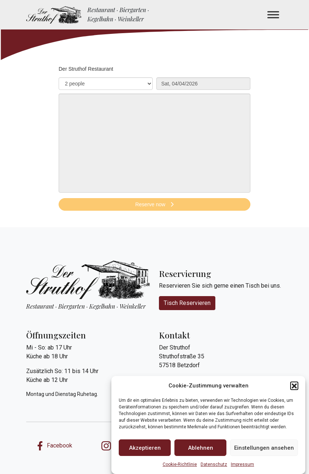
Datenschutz (214, 464)
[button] (294, 385)
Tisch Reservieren (187, 302)
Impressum (242, 464)
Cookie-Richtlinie (180, 464)
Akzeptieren (145, 448)
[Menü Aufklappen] (273, 14)
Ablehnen (200, 448)
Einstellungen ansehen (264, 448)
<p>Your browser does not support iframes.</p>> (154, 142)
